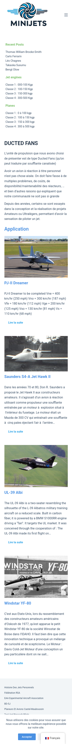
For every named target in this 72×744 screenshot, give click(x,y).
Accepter (27, 736)
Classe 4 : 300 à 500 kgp (20, 126)
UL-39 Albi (13, 492)
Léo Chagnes (13, 60)
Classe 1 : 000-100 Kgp (19, 84)
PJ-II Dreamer (16, 283)
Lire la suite (15, 322)
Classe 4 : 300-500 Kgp (19, 97)
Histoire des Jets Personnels (19, 687)
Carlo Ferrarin (14, 56)
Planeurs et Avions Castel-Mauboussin (24, 709)
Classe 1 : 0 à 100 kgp (19, 113)
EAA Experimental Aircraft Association (24, 698)
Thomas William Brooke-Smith (24, 51)
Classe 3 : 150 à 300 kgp (20, 121)
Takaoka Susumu (16, 65)
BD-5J (7, 703)
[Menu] (66, 15)
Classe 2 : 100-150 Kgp (19, 89)
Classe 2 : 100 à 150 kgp (20, 117)
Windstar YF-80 (17, 603)
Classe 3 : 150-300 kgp (19, 93)
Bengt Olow (12, 69)
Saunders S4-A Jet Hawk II (27, 376)
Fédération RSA (12, 693)
